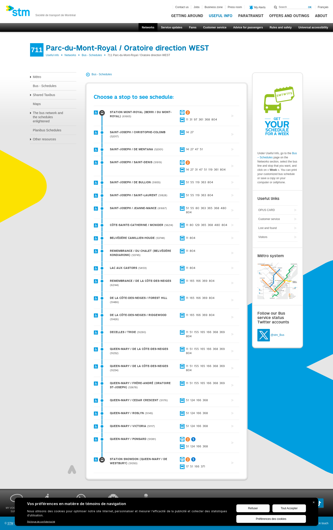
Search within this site (275, 7)
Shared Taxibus (44, 95)
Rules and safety (281, 27)
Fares (192, 27)
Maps (37, 104)
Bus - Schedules (92, 55)
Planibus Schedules (47, 130)
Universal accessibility (313, 27)
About (321, 16)
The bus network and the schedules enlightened (48, 117)
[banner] (41, 12)
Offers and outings (289, 16)
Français (323, 7)
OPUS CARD (266, 210)
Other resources (44, 139)
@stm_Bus (277, 335)
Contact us (181, 7)
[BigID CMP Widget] (166, 513)
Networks (148, 27)
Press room (235, 7)
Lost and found (267, 228)
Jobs (196, 7)
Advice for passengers (248, 27)
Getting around (187, 16)
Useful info (220, 16)
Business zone (214, 7)
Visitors (262, 237)
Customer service (214, 27)
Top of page (72, 469)
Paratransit (250, 16)
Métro (37, 77)
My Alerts (257, 8)
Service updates (171, 27)
